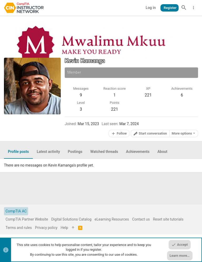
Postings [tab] (75, 151)
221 (114, 109)
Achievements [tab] (137, 151)
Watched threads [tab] (104, 151)
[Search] (184, 7)
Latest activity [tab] (48, 151)
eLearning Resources (112, 219)
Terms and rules (19, 228)
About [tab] (162, 151)
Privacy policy (46, 228)
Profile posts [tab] (18, 151)
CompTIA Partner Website (27, 219)
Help (64, 228)
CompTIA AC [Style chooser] (16, 211)
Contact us (141, 219)
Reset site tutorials (168, 219)
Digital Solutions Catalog (71, 219)
